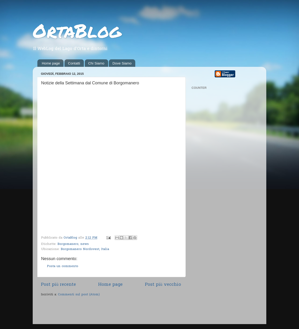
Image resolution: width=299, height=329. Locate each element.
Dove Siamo (122, 63)
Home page (51, 63)
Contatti (74, 63)
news (84, 244)
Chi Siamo (96, 63)
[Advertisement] (95, 311)
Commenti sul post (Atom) (79, 294)
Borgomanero (67, 244)
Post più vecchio (163, 285)
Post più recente (58, 285)
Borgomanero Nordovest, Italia (85, 249)
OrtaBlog (77, 30)
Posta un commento (62, 266)
